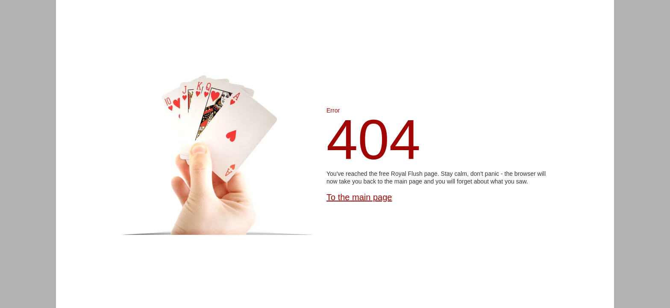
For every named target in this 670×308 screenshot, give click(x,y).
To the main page (359, 197)
